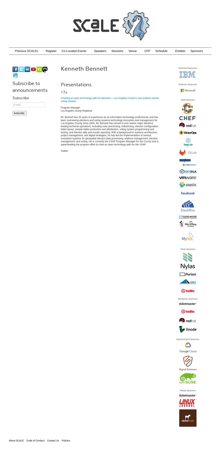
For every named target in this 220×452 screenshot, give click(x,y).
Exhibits (180, 51)
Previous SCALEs (28, 51)
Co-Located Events (75, 51)
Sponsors (197, 51)
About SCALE (16, 440)
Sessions (117, 51)
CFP (147, 51)
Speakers (100, 51)
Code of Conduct (35, 440)
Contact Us (53, 440)
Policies (66, 440)
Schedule (162, 51)
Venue (133, 51)
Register (51, 51)
